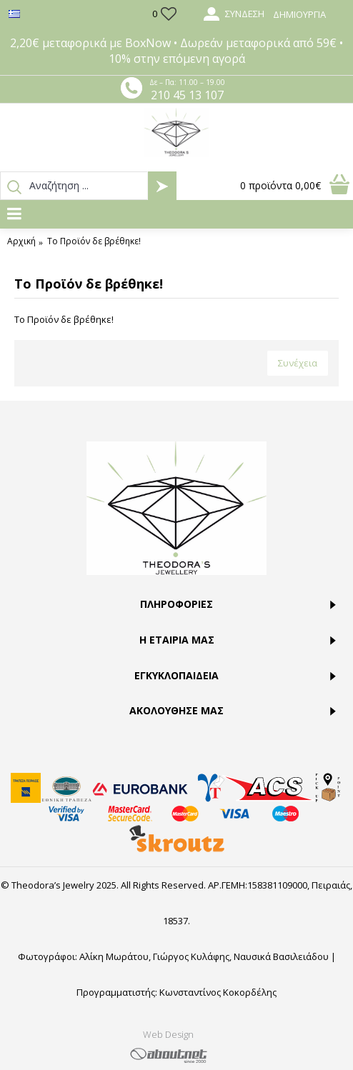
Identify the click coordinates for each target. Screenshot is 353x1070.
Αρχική (21, 241)
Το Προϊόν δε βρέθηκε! (94, 241)
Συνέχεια (297, 362)
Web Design (168, 1034)
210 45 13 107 (187, 95)
